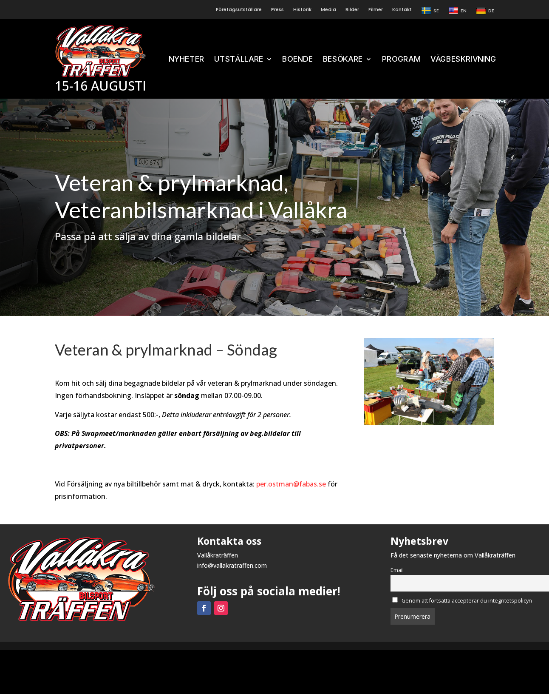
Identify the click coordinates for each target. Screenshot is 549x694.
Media (328, 9)
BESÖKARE (342, 59)
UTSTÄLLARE (238, 59)
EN (457, 11)
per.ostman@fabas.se (291, 484)
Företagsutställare (239, 9)
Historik (302, 9)
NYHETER (186, 59)
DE (485, 11)
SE (430, 11)
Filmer (375, 9)
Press (277, 9)
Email (397, 570)
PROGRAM (401, 59)
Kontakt (402, 9)
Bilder (352, 9)
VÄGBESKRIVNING (463, 59)
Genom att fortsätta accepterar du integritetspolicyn (462, 600)
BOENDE (297, 59)
